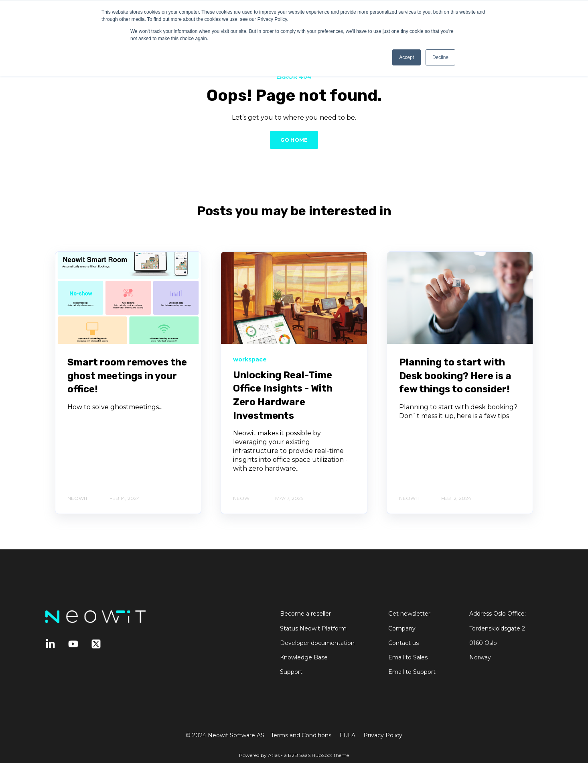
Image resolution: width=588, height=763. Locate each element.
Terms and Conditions (301, 735)
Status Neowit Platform (313, 628)
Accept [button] (406, 57)
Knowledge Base (304, 657)
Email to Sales (408, 657)
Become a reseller (305, 613)
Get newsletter (409, 613)
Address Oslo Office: (497, 613)
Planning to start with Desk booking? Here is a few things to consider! (455, 376)
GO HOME (294, 140)
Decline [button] (440, 57)
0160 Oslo (483, 643)
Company (402, 628)
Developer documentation (317, 643)
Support (291, 672)
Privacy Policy (382, 735)
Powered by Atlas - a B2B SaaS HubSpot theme (294, 755)
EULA (347, 735)
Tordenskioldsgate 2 (497, 628)
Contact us (403, 643)
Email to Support (412, 672)
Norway (480, 657)
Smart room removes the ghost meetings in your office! (127, 376)
